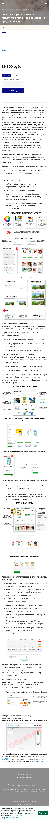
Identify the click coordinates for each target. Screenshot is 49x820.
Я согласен (43, 813)
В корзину (13, 90)
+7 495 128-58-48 (26, 774)
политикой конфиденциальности (11, 816)
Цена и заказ (16, 28)
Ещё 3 (4, 51)
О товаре (6, 28)
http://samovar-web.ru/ (38, 761)
